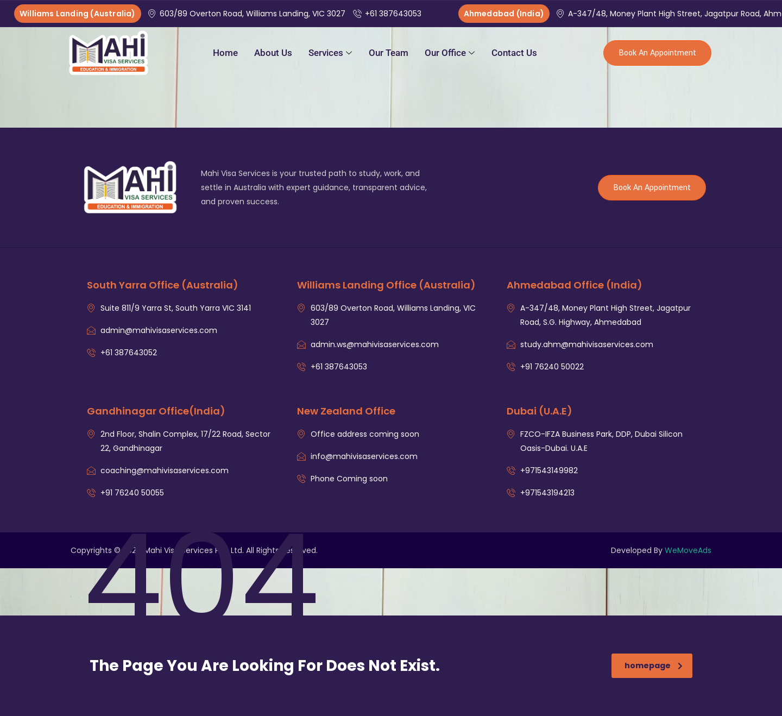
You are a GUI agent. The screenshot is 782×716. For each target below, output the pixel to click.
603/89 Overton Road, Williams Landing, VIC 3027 (247, 13)
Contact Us (514, 52)
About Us (273, 52)
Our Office (450, 52)
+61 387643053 (388, 13)
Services (330, 52)
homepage (654, 665)
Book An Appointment (657, 53)
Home (225, 52)
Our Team (388, 52)
